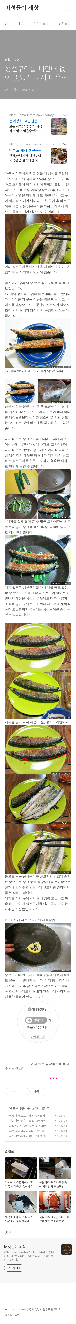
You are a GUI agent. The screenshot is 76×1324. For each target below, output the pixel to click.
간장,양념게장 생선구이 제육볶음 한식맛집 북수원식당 (25, 157)
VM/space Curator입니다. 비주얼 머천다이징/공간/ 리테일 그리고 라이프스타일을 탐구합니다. (29, 1256)
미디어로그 (41, 23)
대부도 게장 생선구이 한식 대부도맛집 (25, 150)
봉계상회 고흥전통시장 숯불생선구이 (25, 120)
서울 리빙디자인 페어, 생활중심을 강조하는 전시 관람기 (29, 1133)
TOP (68, 1311)
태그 (21, 23)
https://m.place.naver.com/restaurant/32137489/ (34, 144)
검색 (59, 8)
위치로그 (64, 23)
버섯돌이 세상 (22, 8)
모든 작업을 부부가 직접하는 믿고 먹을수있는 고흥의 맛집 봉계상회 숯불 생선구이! (25, 128)
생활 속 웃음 (17, 1108)
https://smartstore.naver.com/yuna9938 (34, 115)
